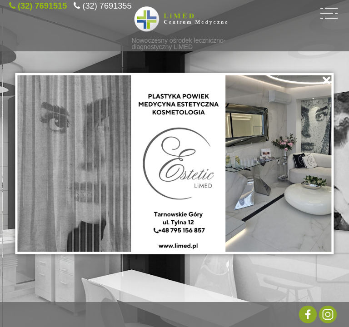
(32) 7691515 (42, 4)
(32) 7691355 (106, 4)
